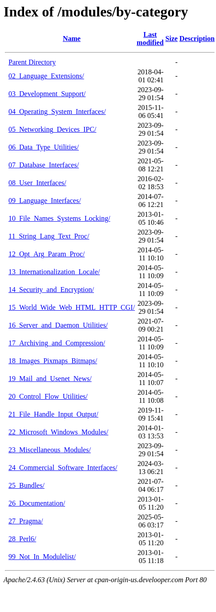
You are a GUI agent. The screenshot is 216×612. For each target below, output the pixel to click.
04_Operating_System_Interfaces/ (57, 111)
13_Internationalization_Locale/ (54, 272)
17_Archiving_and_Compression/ (56, 343)
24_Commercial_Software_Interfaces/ (62, 467)
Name (72, 38)
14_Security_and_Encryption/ (51, 289)
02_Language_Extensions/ (46, 76)
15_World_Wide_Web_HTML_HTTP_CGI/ (71, 307)
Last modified (150, 38)
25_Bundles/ (26, 485)
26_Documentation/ (36, 503)
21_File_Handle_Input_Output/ (53, 414)
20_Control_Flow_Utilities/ (48, 396)
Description (197, 38)
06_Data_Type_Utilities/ (43, 147)
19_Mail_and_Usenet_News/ (50, 378)
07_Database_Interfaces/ (43, 165)
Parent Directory (32, 62)
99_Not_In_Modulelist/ (42, 556)
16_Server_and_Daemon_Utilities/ (58, 325)
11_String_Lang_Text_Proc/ (48, 236)
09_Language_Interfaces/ (44, 200)
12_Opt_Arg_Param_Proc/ (46, 254)
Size (171, 38)
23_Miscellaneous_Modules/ (49, 450)
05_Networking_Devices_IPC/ (52, 129)
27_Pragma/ (25, 521)
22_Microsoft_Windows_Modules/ (58, 432)
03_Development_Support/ (47, 93)
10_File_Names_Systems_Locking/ (59, 218)
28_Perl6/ (22, 539)
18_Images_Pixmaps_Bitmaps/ (52, 361)
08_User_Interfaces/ (37, 182)
